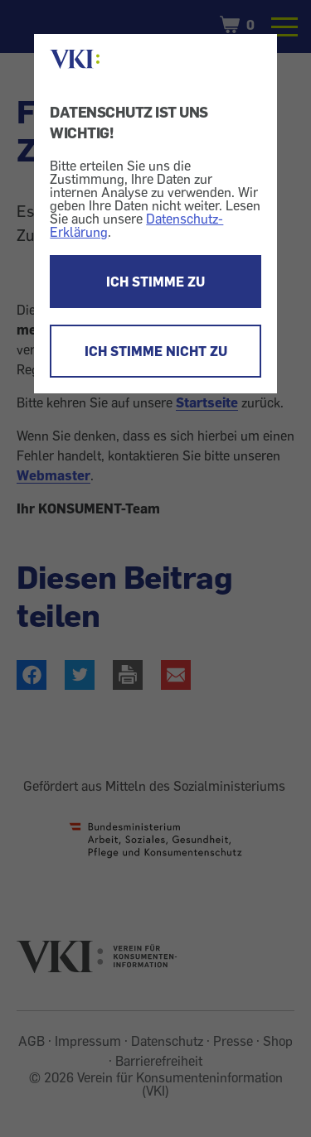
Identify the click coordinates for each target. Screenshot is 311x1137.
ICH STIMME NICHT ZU (156, 351)
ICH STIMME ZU (155, 281)
